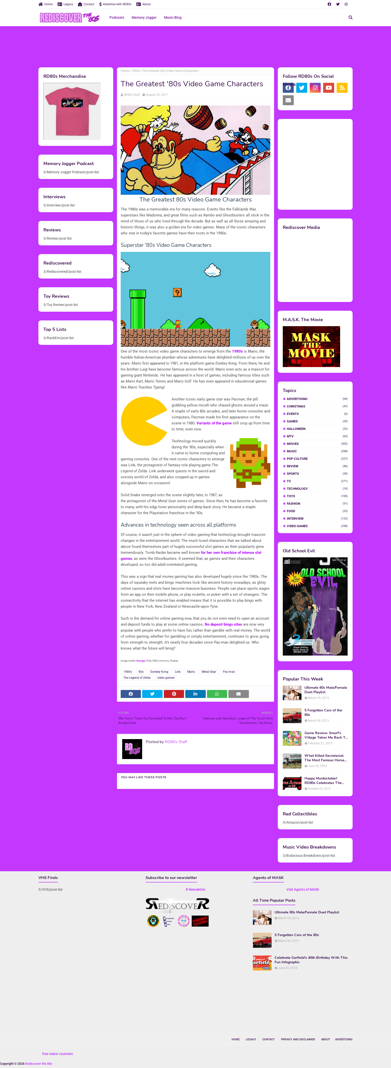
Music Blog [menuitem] (173, 17)
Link (178, 672)
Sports (317, 474)
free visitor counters (57, 1054)
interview (317, 518)
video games (166, 678)
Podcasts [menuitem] (116, 17)
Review (317, 466)
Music (317, 451)
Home (45, 4)
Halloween (317, 429)
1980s (135, 71)
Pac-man (229, 672)
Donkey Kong (159, 672)
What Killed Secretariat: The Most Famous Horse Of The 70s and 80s (324, 758)
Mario (191, 672)
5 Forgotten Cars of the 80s (323, 712)
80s (141, 672)
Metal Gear (209, 672)
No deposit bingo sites (223, 624)
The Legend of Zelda (137, 678)
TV (317, 481)
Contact (86, 4)
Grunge (140, 660)
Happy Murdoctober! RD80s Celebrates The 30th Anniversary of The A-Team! (324, 780)
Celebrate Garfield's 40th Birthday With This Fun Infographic (311, 960)
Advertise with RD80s (115, 4)
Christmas (317, 406)
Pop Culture (317, 459)
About (143, 4)
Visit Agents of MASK (303, 889)
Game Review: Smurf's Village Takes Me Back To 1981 (325, 735)
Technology (317, 488)
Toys (317, 496)
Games (317, 421)
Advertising (317, 399)
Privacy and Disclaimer (298, 1039)
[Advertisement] (195, 46)
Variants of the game (214, 423)
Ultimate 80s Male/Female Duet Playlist (325, 689)
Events (317, 414)
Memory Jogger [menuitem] (144, 17)
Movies (317, 444)
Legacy (65, 4)
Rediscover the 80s (38, 1064)
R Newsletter (195, 889)
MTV (317, 436)
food (317, 511)
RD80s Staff (132, 95)
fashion (317, 503)
